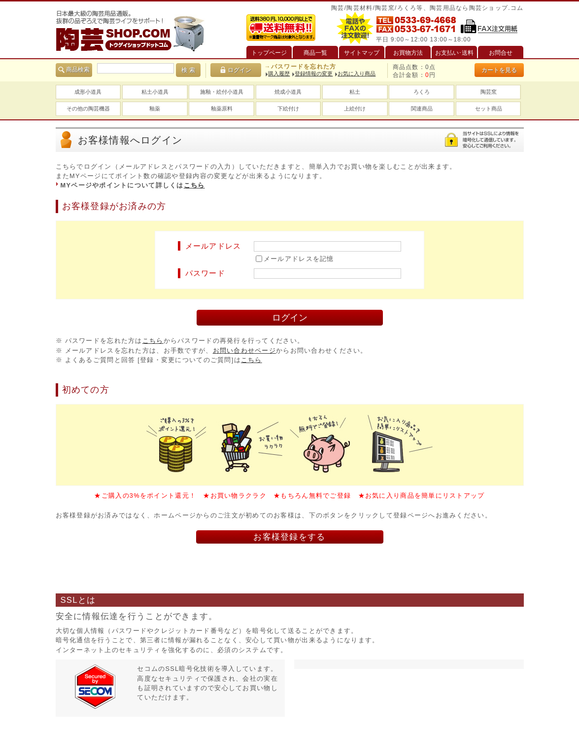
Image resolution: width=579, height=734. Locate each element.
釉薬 (154, 108)
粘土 (354, 92)
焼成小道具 (288, 92)
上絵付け (355, 108)
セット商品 (488, 108)
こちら (194, 185)
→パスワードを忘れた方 (300, 66)
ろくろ (421, 92)
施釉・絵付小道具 (221, 92)
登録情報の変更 (314, 73)
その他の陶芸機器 (88, 108)
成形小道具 (88, 92)
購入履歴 (279, 73)
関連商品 (422, 108)
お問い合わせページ (244, 350)
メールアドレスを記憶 (299, 258)
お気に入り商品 (356, 73)
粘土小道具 (155, 92)
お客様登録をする (289, 537)
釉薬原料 (222, 108)
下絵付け (288, 108)
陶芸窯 (488, 92)
